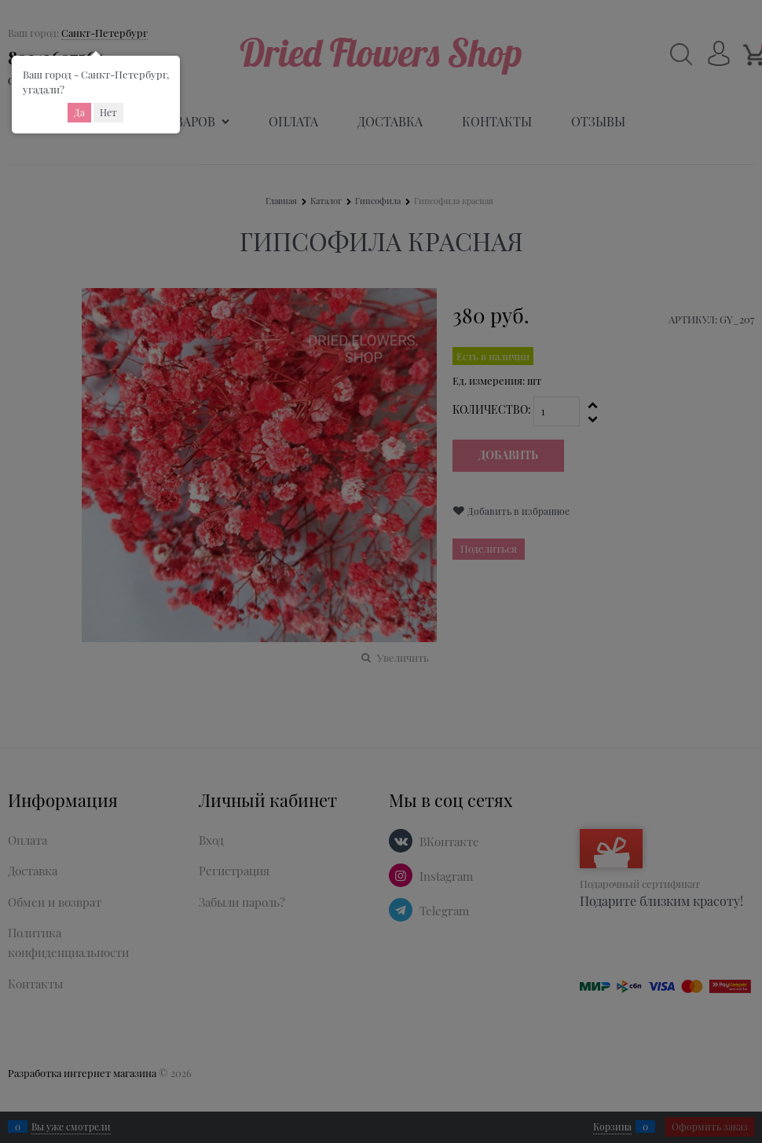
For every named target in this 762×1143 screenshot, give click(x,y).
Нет (108, 112)
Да (79, 112)
